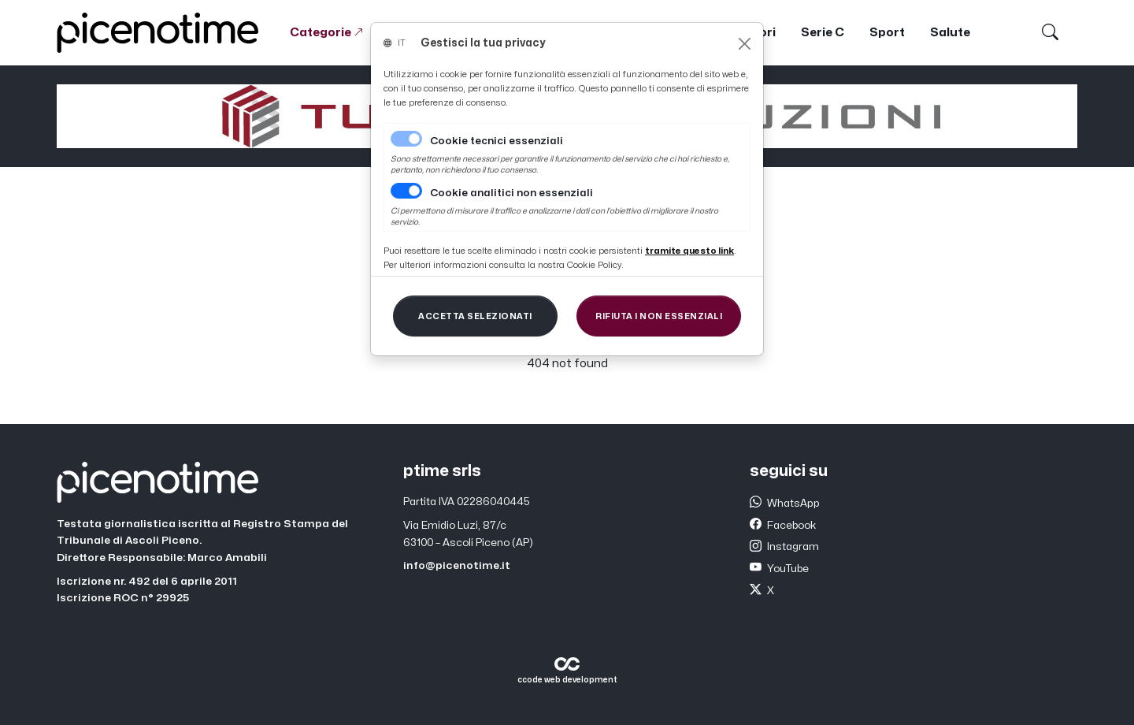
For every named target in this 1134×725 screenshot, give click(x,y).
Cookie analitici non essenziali (511, 193)
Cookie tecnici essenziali (496, 141)
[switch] (406, 191)
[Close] (744, 44)
